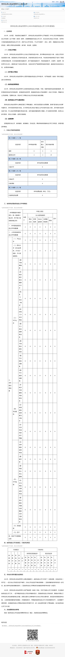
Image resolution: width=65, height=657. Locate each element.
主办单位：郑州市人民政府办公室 (21, 645)
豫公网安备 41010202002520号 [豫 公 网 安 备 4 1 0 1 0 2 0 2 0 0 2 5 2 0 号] (45, 647)
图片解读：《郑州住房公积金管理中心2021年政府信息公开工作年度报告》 (21, 625)
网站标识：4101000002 (16, 647)
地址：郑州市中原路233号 (38, 645)
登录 (57, 1)
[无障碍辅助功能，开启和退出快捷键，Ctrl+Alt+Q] (62, 2)
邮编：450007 (49, 645)
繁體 (53, 1)
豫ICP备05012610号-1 (29, 647)
